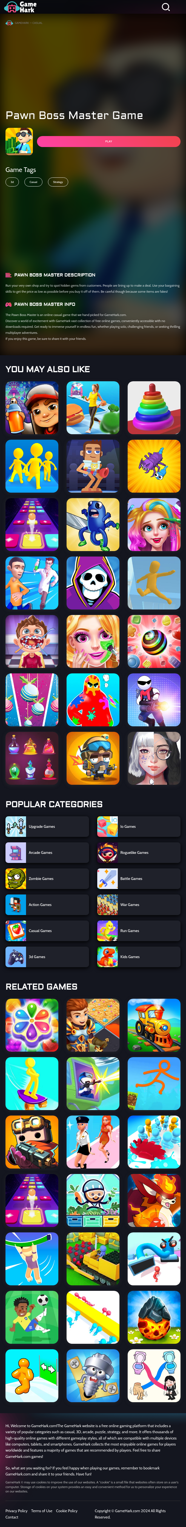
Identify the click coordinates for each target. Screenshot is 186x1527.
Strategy (58, 182)
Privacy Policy (16, 1510)
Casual (33, 182)
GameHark (22, 23)
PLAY (108, 141)
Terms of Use (42, 1510)
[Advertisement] (93, 65)
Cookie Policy (67, 1510)
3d (12, 182)
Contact (11, 1517)
